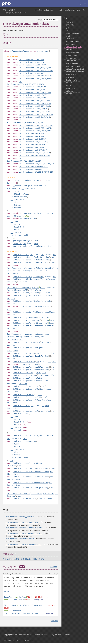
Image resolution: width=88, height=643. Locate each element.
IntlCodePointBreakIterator (73, 69)
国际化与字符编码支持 (13, 13)
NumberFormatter (72, 33)
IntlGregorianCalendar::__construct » (72, 10)
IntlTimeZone (29, 180)
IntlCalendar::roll (21, 405)
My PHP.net (56, 635)
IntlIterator (12, 340)
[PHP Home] (6, 3)
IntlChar (69, 86)
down (8, 573)
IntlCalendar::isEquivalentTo (26, 389)
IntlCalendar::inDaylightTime (26, 386)
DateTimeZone (50, 268)
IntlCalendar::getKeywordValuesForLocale (25, 334)
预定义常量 (70, 25)
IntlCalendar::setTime (23, 488)
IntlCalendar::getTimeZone (24, 375)
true (53, 263)
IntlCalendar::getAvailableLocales (35, 307)
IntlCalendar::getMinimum (24, 362)
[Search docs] (80, 3)
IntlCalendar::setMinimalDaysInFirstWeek (31, 471)
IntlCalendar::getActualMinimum (27, 301)
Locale (68, 36)
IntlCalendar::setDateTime (24, 441)
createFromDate (26, 213)
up (4, 573)
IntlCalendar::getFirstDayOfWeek (27, 323)
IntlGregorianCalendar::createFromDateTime (24, 528)
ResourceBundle (72, 55)
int (20, 59)
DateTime (35, 287)
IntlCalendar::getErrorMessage (26, 320)
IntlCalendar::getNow (29, 364)
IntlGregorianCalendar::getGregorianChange (24, 533)
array (9, 309)
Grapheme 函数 (71, 80)
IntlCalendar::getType (23, 378)
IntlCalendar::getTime (23, 373)
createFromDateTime (28, 219)
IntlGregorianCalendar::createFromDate (22, 522)
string (47, 180)
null (26, 235)
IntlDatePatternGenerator (73, 72)
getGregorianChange (21, 241)
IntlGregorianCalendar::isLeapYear (20, 539)
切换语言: (39, 20)
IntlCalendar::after (22, 257)
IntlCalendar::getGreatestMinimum (28, 326)
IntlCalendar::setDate (23, 436)
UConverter (70, 77)
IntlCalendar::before (22, 260)
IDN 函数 (69, 83)
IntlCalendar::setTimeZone (18, 493)
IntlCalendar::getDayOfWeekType (27, 312)
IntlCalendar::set (21, 411)
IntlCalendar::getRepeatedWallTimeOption (31, 367)
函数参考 (12, 10)
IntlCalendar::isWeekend (23, 400)
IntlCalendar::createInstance (20, 268)
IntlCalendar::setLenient (24, 469)
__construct (18, 180)
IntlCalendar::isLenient (23, 394)
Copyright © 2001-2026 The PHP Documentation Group (26, 635)
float (35, 241)
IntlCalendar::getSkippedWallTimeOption (30, 370)
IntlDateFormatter (72, 53)
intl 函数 (69, 94)
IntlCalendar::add (21, 254)
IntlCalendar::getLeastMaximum (26, 342)
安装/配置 (69, 22)
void (25, 438)
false (24, 282)
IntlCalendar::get (21, 293)
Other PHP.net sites (12, 640)
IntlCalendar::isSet (22, 397)
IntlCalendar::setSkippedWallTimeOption (30, 482)
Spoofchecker (71, 58)
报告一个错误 (38, 559)
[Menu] (84, 3)
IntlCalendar (42, 51)
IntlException (70, 88)
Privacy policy (28, 640)
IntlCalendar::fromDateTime (19, 287)
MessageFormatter (72, 42)
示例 (67, 28)
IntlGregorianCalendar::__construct (20, 517)
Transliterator (71, 61)
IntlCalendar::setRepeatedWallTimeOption (31, 477)
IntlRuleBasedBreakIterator (73, 66)
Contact (67, 635)
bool (36, 243)
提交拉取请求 (26, 559)
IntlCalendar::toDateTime (24, 499)
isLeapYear (17, 243)
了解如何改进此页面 (11, 559)
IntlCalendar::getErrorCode (25, 318)
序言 (4, 10)
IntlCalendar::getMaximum (24, 353)
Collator (69, 31)
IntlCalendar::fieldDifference (26, 279)
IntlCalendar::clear (22, 263)
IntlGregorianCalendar (73, 47)
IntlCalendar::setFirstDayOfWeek (27, 463)
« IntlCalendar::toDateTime (43, 10)
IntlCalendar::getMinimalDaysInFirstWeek (31, 356)
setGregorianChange (21, 246)
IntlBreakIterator (72, 64)
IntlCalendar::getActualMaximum (27, 296)
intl (25, 13)
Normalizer (70, 39)
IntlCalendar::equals (22, 276)
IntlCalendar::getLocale (23, 348)
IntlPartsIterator (71, 75)
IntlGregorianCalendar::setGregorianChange (23, 544)
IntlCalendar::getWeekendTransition (28, 381)
